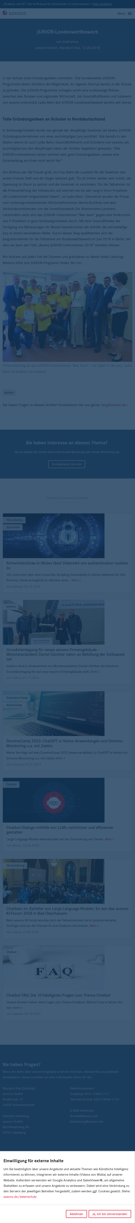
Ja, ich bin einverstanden (110, 1214)
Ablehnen (76, 1214)
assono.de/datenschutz (20, 1196)
